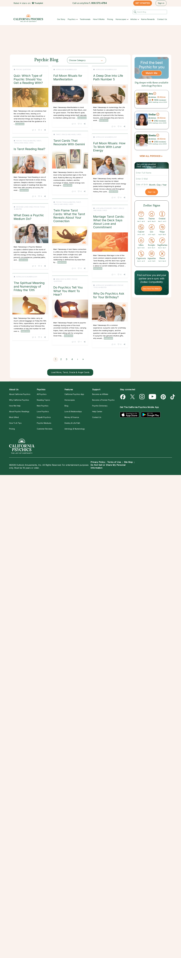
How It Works (99, 19)
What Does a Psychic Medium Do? (29, 284)
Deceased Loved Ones (24, 274)
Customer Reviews (44, 429)
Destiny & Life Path (72, 423)
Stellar (152, 114)
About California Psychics (19, 394)
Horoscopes (120, 19)
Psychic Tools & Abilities (26, 207)
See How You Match (151, 289)
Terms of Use (114, 462)
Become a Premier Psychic (103, 400)
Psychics (72, 19)
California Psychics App (74, 394)
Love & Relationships (26, 343)
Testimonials (85, 19)
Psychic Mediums (44, 423)
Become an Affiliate (100, 394)
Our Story (61, 19)
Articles (133, 19)
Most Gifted (14, 417)
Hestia (152, 135)
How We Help (15, 406)
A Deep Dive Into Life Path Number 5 (75, 143)
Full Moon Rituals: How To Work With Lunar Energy (76, 213)
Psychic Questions (23, 69)
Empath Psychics (44, 417)
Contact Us (162, 19)
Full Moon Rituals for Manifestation (73, 77)
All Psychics (42, 394)
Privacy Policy (98, 462)
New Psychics (42, 406)
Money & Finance (72, 417)
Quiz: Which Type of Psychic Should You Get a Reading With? (28, 79)
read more (20, 124)
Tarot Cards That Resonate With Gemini (30, 148)
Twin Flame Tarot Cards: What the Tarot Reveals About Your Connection (75, 286)
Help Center (97, 411)
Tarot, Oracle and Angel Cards (29, 141)
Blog (66, 406)
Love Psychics (43, 411)
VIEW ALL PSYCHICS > (151, 156)
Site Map (128, 462)
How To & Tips (15, 423)
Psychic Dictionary (100, 406)
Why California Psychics (19, 400)
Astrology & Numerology (72, 69)
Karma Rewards (148, 19)
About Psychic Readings (19, 411)
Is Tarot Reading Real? (29, 216)
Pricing (110, 19)
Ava (150, 94)
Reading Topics (43, 400)
